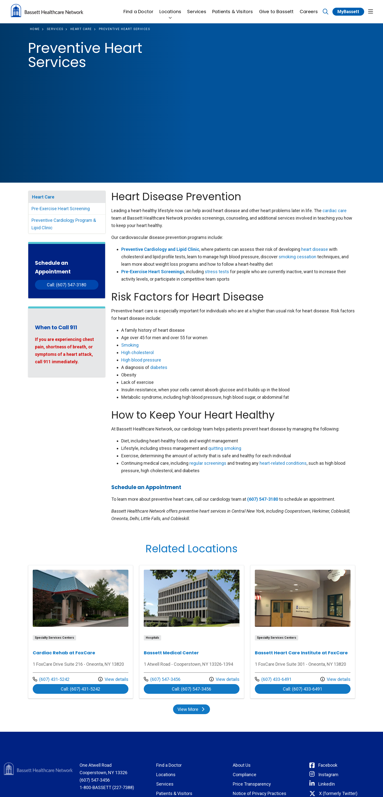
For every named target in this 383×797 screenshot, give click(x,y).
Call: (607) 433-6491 (317, 689)
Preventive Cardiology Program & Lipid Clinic (63, 224)
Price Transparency (252, 784)
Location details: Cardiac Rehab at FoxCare (80, 631)
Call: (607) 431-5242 (94, 689)
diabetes (158, 367)
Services (196, 9)
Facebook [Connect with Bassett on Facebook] (327, 765)
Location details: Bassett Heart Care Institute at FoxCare (302, 631)
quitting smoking (224, 448)
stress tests (217, 271)
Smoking (130, 345)
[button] (370, 12)
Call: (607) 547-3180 (66, 284)
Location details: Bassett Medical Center (191, 631)
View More (193, 710)
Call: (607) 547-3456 (205, 689)
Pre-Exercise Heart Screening (60, 208)
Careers (309, 9)
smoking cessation (297, 256)
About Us (242, 765)
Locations (170, 9)
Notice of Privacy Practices (259, 793)
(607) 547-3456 (162, 679)
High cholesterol (137, 352)
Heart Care (43, 196)
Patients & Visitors (232, 9)
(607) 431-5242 (51, 679)
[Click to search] (325, 12)
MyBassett (348, 11)
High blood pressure (141, 360)
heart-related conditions (283, 463)
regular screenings (207, 463)
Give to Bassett (276, 9)
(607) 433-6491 (273, 679)
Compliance (244, 774)
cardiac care (335, 210)
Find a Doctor (138, 9)
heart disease (314, 249)
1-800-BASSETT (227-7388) (107, 787)
